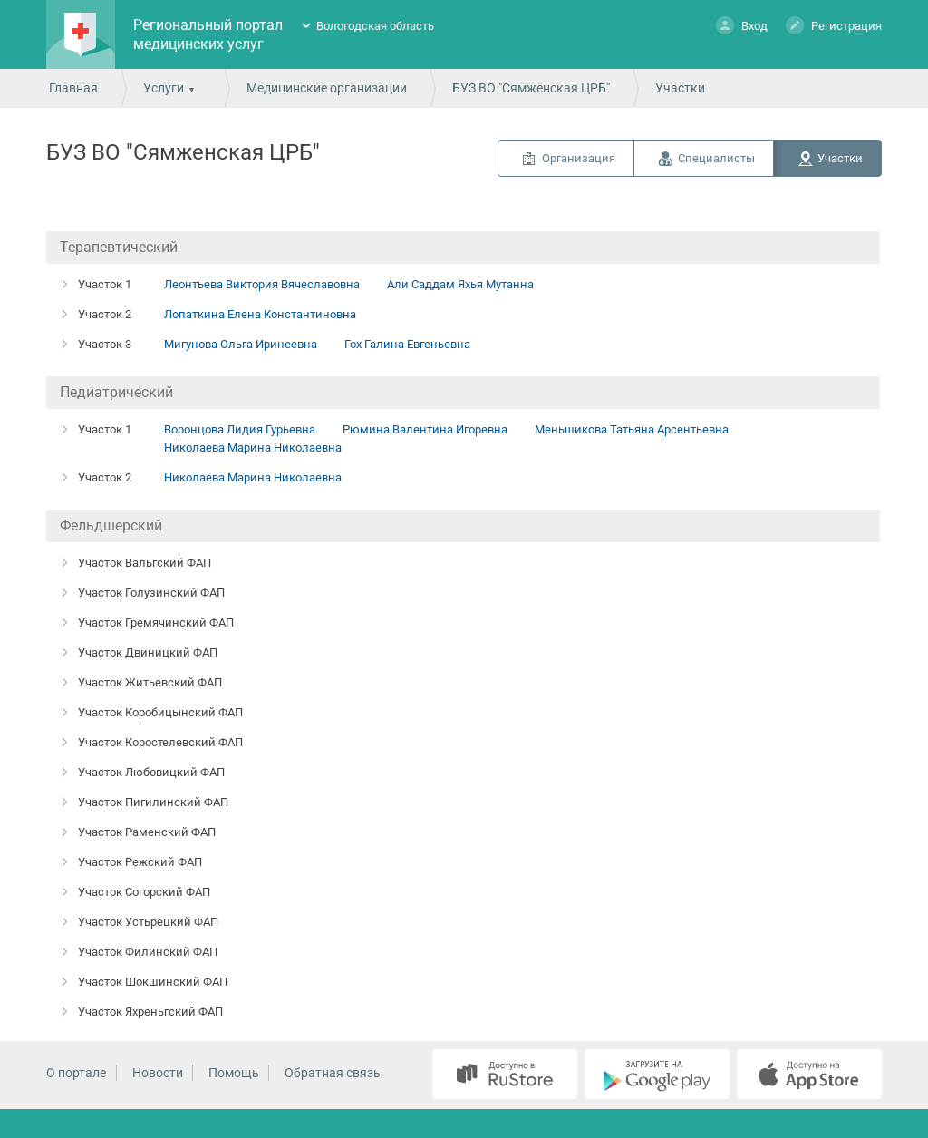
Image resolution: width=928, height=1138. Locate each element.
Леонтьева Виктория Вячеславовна (262, 284)
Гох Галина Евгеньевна (407, 344)
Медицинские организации (326, 88)
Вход (742, 24)
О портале (76, 1072)
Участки (840, 158)
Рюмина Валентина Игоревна (425, 429)
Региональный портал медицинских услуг (208, 34)
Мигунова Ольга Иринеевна (240, 344)
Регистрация (834, 24)
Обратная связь (333, 1072)
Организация (578, 158)
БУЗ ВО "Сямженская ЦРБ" (531, 88)
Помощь (233, 1072)
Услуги (163, 88)
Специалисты (716, 158)
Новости (157, 1072)
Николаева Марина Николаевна (253, 447)
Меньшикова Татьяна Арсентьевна (632, 429)
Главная (73, 88)
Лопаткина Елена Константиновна (260, 314)
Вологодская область (375, 26)
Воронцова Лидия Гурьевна (239, 429)
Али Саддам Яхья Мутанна (460, 284)
